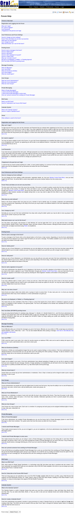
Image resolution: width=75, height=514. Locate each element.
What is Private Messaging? (9, 90)
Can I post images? (7, 72)
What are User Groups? (8, 83)
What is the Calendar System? (9, 110)
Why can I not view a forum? (9, 58)
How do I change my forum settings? (11, 37)
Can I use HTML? (6, 69)
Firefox (26, 226)
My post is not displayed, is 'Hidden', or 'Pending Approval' (17, 59)
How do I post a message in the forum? (12, 50)
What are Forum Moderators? (9, 82)
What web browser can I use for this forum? (13, 43)
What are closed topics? (8, 74)
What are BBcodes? (7, 67)
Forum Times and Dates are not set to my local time (15, 39)
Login (72, 12)
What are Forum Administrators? (10, 80)
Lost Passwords (6, 29)
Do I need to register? (7, 27)
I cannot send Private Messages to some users (14, 93)
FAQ (55, 12)
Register (67, 12)
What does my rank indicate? (9, 40)
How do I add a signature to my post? (11, 55)
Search (59, 12)
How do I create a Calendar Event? (11, 111)
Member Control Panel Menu (57, 177)
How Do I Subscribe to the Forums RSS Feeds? (14, 103)
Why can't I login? (6, 26)
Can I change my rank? (8, 42)
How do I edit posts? (7, 53)
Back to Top (4, 133)
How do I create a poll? (8, 56)
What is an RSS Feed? (8, 101)
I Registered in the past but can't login (11, 30)
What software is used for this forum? (11, 118)
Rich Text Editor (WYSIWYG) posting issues (13, 61)
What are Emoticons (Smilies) (9, 71)
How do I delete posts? (8, 51)
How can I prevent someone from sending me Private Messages (18, 95)
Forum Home (6, 9)
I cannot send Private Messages (10, 92)
